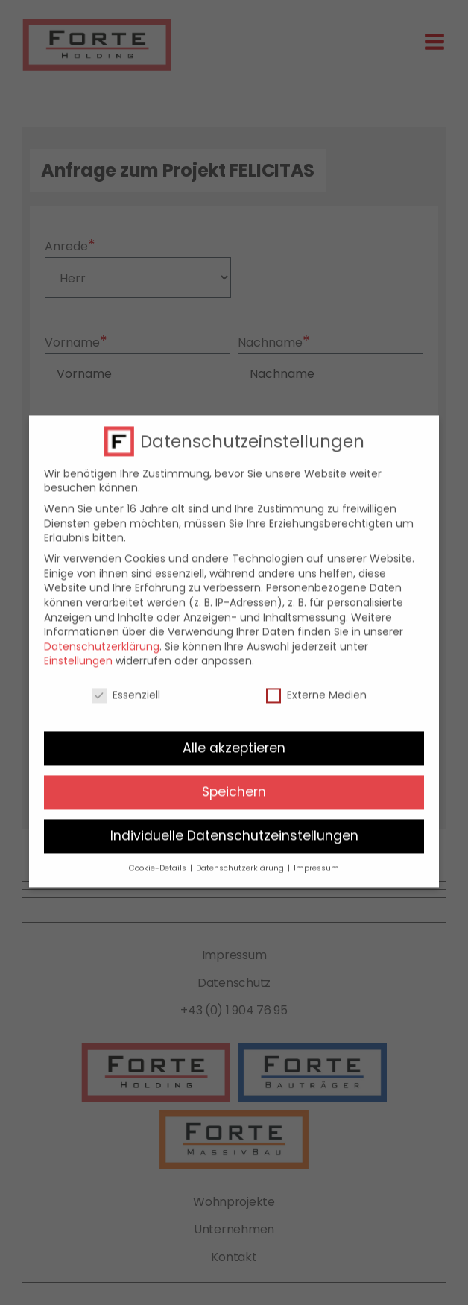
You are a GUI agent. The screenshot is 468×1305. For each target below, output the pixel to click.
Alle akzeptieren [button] (234, 738)
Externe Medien (316, 685)
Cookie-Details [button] (159, 858)
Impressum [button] (316, 858)
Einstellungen (78, 650)
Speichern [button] (234, 782)
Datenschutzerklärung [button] (241, 858)
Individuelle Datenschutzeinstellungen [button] (234, 826)
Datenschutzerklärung (101, 635)
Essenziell (126, 685)
